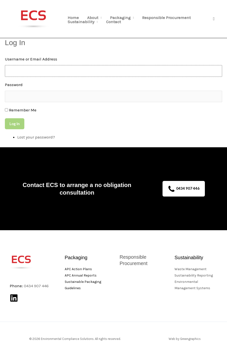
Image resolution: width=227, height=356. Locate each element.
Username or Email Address (31, 59)
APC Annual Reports (81, 275)
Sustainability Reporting (193, 275)
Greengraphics (190, 339)
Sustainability (81, 22)
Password (14, 84)
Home (73, 18)
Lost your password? (36, 137)
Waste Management (190, 269)
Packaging (120, 18)
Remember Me (22, 110)
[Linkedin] (14, 298)
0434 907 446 (183, 189)
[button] (214, 18)
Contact (113, 22)
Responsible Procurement (166, 18)
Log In (14, 123)
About (92, 18)
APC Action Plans (78, 269)
